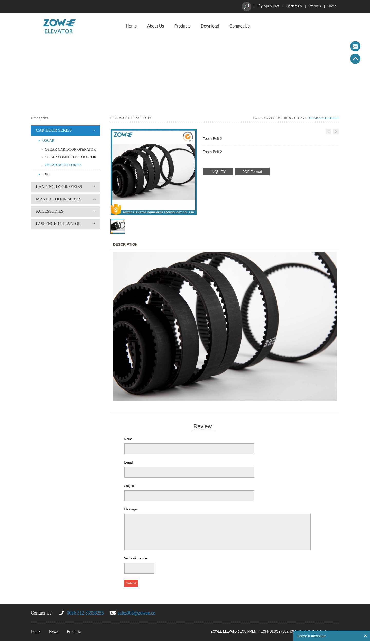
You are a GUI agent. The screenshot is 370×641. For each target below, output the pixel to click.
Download (210, 26)
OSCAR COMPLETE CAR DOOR (70, 157)
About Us (155, 26)
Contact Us (294, 6)
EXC (46, 174)
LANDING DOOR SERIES (59, 186)
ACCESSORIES (49, 211)
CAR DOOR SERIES (54, 130)
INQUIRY (218, 172)
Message (130, 509)
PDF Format (252, 172)
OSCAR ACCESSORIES (63, 165)
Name (128, 439)
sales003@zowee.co (136, 613)
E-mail (128, 462)
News (53, 631)
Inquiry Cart (271, 6)
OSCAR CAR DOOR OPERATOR (70, 150)
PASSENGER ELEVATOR (58, 223)
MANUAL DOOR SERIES (58, 199)
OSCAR (48, 141)
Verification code (135, 558)
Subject (129, 486)
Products (315, 6)
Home (332, 6)
